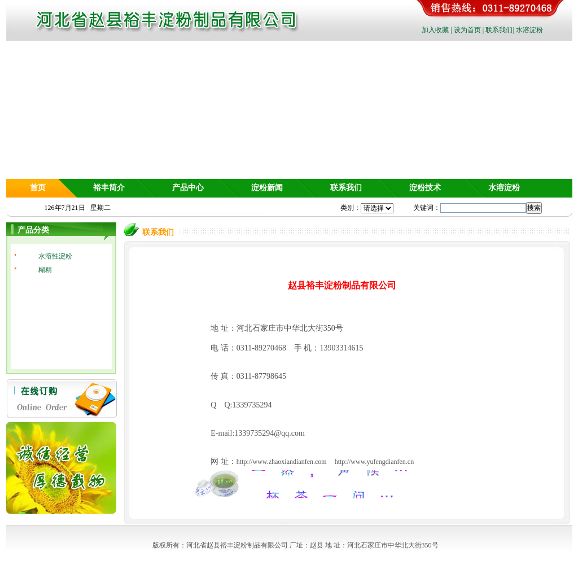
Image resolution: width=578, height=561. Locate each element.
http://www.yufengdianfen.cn (374, 462)
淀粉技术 (425, 187)
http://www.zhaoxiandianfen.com (282, 462)
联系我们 (499, 30)
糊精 (45, 270)
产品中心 (188, 187)
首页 (38, 187)
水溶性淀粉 (55, 256)
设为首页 (467, 30)
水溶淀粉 (529, 30)
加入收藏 (435, 30)
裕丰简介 (109, 187)
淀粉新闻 (267, 187)
